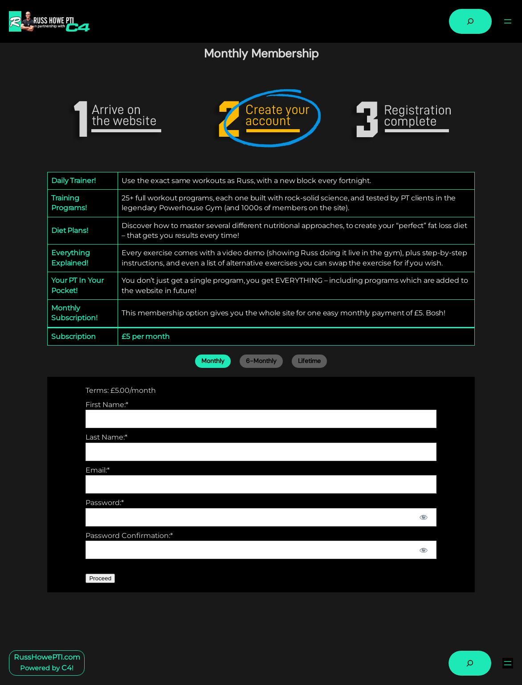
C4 (66, 668)
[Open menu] (507, 21)
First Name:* (107, 404)
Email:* (98, 470)
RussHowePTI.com (47, 657)
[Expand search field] (470, 21)
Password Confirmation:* (129, 535)
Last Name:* (106, 437)
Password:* (105, 502)
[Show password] (423, 517)
